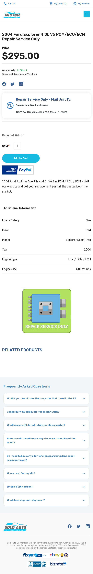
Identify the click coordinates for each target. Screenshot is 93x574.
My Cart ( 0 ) (60, 3)
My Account (81, 3)
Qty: (5, 145)
